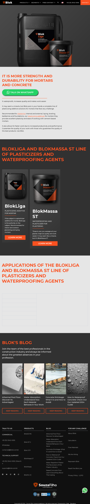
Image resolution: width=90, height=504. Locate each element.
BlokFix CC (27, 475)
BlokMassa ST (29, 458)
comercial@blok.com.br (10, 450)
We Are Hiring (73, 454)
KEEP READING (12, 411)
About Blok (72, 433)
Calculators (72, 440)
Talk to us (7, 429)
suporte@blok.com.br (10, 468)
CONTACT (85, 2)
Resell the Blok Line (75, 468)
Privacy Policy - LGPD (75, 475)
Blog (48, 429)
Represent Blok (73, 461)
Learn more (15, 237)
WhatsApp (6, 445)
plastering (21, 114)
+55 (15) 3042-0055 (72, 2)
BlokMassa (27, 467)
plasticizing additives (36, 116)
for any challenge (77, 429)
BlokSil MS (27, 434)
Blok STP (27, 450)
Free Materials (73, 447)
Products (29, 429)
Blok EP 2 (27, 442)
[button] (24, 2)
